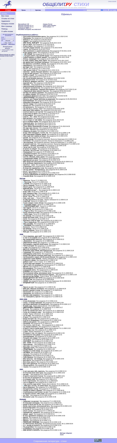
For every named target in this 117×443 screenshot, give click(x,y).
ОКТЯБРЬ (26, 352)
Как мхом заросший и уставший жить (36, 304)
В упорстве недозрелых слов (33, 168)
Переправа (27, 38)
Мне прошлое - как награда (32, 359)
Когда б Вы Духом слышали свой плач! (37, 255)
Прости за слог (28, 287)
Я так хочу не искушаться (32, 377)
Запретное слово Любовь (32, 258)
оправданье (27, 355)
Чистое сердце (28, 104)
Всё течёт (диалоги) (30, 363)
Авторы (4, 13)
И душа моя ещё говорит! (32, 263)
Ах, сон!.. (26, 395)
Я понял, (26, 309)
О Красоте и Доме (29, 260)
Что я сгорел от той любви (32, 120)
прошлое (26, 354)
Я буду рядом (28, 155)
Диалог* (26, 419)
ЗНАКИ (25, 281)
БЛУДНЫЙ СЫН (28, 282)
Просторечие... (28, 344)
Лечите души (27, 187)
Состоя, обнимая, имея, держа (34, 157)
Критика (38, 10)
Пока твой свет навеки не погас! (34, 136)
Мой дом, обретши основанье (33, 288)
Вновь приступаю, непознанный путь (36, 406)
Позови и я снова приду (31, 351)
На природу (27, 216)
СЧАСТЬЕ (26, 201)
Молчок (26, 266)
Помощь (4, 29)
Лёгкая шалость (28, 365)
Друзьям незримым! (30, 249)
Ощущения (27, 293)
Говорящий (27, 252)
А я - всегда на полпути (31, 425)
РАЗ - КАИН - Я (28, 343)
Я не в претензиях (29, 381)
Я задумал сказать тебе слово (34, 393)
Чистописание (28, 142)
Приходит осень (29, 347)
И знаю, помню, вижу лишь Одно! (35, 60)
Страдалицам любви (30, 158)
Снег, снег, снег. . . (29, 198)
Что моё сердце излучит (31, 47)
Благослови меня (29, 407)
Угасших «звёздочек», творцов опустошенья (39, 89)
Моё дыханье (28, 118)
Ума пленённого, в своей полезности (36, 51)
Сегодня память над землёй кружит (36, 56)
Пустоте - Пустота (29, 129)
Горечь (25, 49)
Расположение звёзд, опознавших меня (37, 273)
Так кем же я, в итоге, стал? (33, 108)
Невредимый (28, 152)
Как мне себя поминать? (32, 295)
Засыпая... (27, 84)
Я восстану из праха (30, 113)
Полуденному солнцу (30, 389)
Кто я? (25, 171)
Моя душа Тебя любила (31, 110)
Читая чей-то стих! (29, 147)
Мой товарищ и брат (30, 193)
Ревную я (26, 39)
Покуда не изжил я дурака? (33, 390)
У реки (25, 314)
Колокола (26, 227)
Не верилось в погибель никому (34, 64)
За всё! (25, 137)
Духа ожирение (28, 125)
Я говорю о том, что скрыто (33, 333)
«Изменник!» (27, 241)
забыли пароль (11, 44)
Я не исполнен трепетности (33, 163)
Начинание (27, 292)
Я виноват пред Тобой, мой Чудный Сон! (37, 250)
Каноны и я (27, 105)
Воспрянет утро (28, 397)
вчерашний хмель (29, 270)
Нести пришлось (29, 387)
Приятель (26, 180)
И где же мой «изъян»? (31, 73)
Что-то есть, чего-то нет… (32, 325)
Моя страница (6, 26)
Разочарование (28, 100)
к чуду (25, 247)
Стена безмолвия (29, 301)
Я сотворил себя (29, 379)
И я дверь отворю (29, 94)
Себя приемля (28, 357)
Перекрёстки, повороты (31, 412)
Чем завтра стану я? (30, 70)
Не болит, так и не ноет (31, 150)
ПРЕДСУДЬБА (28, 349)
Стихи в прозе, (6, 49)
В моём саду (27, 306)
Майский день (28, 188)
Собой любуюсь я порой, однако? (35, 57)
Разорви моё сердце (30, 338)
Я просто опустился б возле (33, 376)
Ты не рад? (27, 315)
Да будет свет (28, 67)
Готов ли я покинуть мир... (32, 312)
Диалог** (26, 420)
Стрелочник (27, 166)
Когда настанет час (30, 318)
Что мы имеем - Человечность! (34, 169)
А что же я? (27, 409)
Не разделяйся (28, 427)
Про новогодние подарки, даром (34, 134)
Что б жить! (27, 339)
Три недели (27, 207)
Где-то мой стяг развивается (33, 265)
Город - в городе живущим (32, 302)
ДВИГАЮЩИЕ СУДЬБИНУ (32, 307)
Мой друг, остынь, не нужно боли (36, 385)
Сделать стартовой (112, 1)
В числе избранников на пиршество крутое (38, 174)
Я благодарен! (28, 115)
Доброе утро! (28, 262)
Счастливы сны (28, 330)
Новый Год (27, 209)
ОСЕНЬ (26, 183)
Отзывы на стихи (7, 18)
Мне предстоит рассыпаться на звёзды (37, 161)
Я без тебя (27, 191)
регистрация (4, 44)
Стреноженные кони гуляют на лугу (35, 392)
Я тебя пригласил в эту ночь (33, 199)
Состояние (27, 141)
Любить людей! (28, 75)
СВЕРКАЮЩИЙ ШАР (31, 206)
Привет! (26, 41)
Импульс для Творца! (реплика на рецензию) (39, 99)
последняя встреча (30, 153)
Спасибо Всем (28, 176)
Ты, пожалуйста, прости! (32, 296)
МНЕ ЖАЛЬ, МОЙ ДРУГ (31, 43)
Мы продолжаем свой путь (32, 239)
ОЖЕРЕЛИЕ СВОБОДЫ (31, 422)
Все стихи (5, 16)
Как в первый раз (30, 222)
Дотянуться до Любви (31, 276)
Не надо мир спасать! (31, 128)
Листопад (27, 182)
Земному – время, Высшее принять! (36, 72)
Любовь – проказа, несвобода (34, 145)
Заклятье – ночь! (29, 165)
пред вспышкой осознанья (32, 86)
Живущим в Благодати (31, 102)
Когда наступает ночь (30, 217)
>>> (32, 25)
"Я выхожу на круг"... (30, 190)
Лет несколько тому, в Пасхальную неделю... (39, 274)
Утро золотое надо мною (32, 384)
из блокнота (27, 428)
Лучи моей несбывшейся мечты (34, 36)
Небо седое (28, 214)
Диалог (25, 417)
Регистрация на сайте (7, 54)
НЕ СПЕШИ (28, 54)
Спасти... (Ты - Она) (30, 116)
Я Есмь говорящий (30, 59)
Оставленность (28, 107)
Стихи (8, 10)
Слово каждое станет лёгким (33, 203)
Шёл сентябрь (28, 224)
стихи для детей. (7, 50)
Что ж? (25, 68)
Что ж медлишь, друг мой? (32, 236)
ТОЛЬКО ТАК (27, 279)
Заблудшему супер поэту (32, 254)
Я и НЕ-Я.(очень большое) (32, 423)
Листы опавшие (28, 185)
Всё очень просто (29, 362)
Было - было (27, 196)
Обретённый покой (30, 242)
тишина (25, 367)
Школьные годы (29, 195)
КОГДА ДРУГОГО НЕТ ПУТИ (33, 278)
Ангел (25, 219)
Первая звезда (28, 139)
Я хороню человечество (31, 88)
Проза (24, 10)
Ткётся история (28, 246)
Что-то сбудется (29, 382)
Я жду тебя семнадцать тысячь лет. (35, 133)
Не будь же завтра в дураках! (33, 92)
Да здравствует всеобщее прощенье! (36, 62)
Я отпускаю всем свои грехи (33, 373)
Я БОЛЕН (26, 271)
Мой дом (26, 232)
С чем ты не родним (30, 238)
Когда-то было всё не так (32, 404)
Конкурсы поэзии (7, 24)
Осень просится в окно (31, 212)
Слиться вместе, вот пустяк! (33, 112)
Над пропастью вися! (30, 160)
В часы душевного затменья (33, 415)
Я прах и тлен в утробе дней (33, 328)
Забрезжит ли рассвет (31, 401)
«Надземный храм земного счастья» (36, 91)
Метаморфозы (28, 268)
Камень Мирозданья (30, 173)
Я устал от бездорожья (31, 320)
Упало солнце (28, 411)
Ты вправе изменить (30, 326)
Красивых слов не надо (31, 220)
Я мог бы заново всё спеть (32, 310)
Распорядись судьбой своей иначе (35, 244)
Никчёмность (28, 65)
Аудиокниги (5, 21)
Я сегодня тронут (30, 204)
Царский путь (28, 83)
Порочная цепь (28, 123)
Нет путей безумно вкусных (33, 78)
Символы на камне (30, 131)
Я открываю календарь (31, 403)
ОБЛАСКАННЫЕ (29, 97)
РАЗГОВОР (27, 341)
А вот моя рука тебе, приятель (34, 371)
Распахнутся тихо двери (31, 335)
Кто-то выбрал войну (30, 121)
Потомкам (26, 323)
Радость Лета (29, 211)
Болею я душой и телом (31, 290)
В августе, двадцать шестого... (34, 81)
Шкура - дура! (28, 414)
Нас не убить (27, 44)
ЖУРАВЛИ (27, 225)
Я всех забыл (28, 46)
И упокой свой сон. (30, 144)
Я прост (26, 317)
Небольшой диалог (30, 322)
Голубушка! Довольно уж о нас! (34, 96)
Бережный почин (29, 80)
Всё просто (27, 360)
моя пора (26, 346)
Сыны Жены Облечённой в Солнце (35, 126)
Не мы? (26, 76)
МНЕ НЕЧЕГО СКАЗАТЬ (31, 430)
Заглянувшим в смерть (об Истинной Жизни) (39, 257)
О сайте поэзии (7, 31)
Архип (62, 434)
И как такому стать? (30, 52)
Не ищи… (26, 374)
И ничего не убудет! (30, 149)
